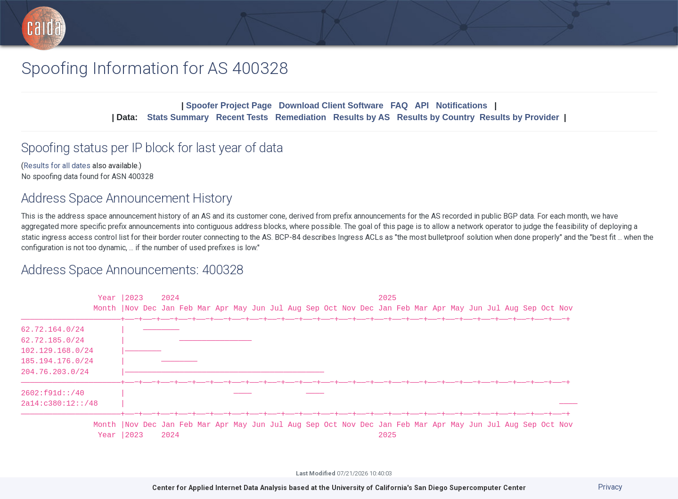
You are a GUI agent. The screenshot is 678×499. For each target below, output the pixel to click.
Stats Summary (178, 117)
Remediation (300, 117)
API (422, 105)
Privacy (610, 487)
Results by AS (361, 117)
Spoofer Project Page (229, 105)
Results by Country (436, 117)
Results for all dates (57, 165)
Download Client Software (331, 105)
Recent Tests (242, 117)
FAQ (399, 105)
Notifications (461, 105)
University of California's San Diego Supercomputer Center (429, 488)
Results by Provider (519, 117)
